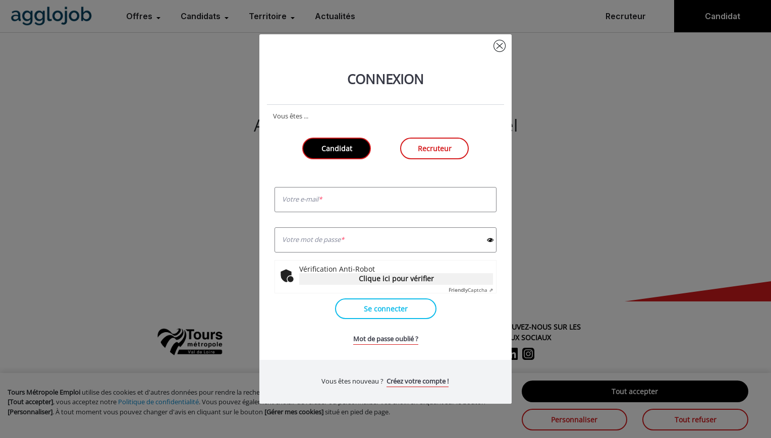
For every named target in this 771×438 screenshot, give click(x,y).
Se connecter (386, 309)
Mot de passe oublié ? (385, 338)
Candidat (336, 148)
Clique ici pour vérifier (396, 278)
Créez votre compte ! (418, 381)
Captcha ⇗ (471, 289)
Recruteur (435, 148)
